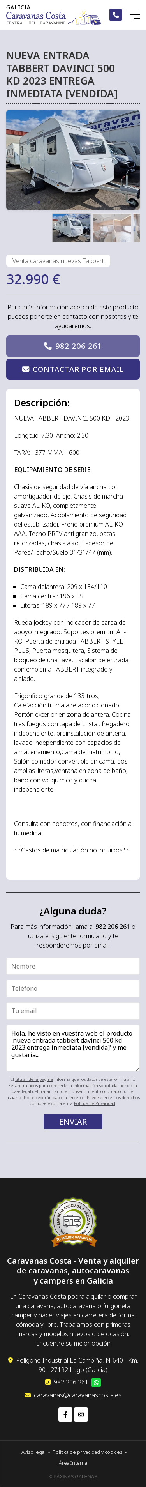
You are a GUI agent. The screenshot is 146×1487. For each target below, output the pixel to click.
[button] (38, 202)
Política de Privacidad (94, 1103)
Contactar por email (78, 369)
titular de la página (34, 1079)
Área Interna (73, 1462)
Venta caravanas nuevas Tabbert (58, 260)
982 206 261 (78, 346)
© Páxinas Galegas (73, 1477)
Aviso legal (33, 1451)
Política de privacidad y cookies (87, 1451)
